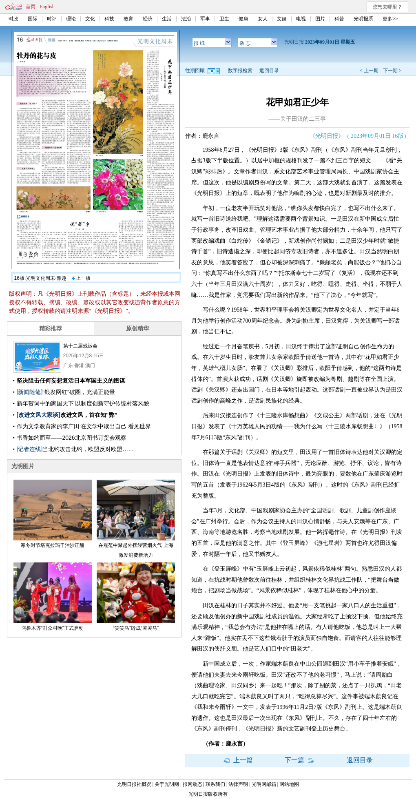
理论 (71, 19)
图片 (320, 19)
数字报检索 (240, 70)
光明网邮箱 (264, 784)
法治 (186, 19)
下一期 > (392, 70)
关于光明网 (167, 784)
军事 (205, 19)
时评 (52, 19)
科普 (339, 19)
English (47, 6)
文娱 (282, 19)
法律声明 (238, 784)
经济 (148, 19)
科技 (109, 19)
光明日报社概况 (134, 784)
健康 (243, 19)
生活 (167, 19)
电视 (301, 19)
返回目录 (269, 70)
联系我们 (215, 784)
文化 (90, 19)
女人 (263, 19)
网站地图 (289, 784)
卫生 (224, 19)
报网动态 (192, 784)
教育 (128, 19)
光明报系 (363, 19)
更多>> (390, 19)
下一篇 (299, 760)
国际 (33, 19)
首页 (30, 6)
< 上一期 (369, 70)
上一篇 (238, 760)
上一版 (81, 278)
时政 (13, 19)
